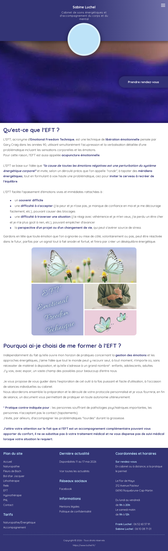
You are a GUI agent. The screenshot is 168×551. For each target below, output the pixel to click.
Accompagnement (14, 527)
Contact (8, 505)
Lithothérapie (11, 480)
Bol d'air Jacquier (13, 476)
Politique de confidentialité (75, 511)
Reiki (6, 485)
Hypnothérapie (12, 495)
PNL (5, 500)
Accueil (7, 461)
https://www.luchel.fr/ (84, 545)
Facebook (65, 489)
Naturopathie (11, 466)
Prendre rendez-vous (143, 82)
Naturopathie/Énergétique (19, 522)
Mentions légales (69, 506)
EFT (5, 490)
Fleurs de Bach (12, 471)
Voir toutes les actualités (74, 471)
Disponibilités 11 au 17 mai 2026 (77, 461)
